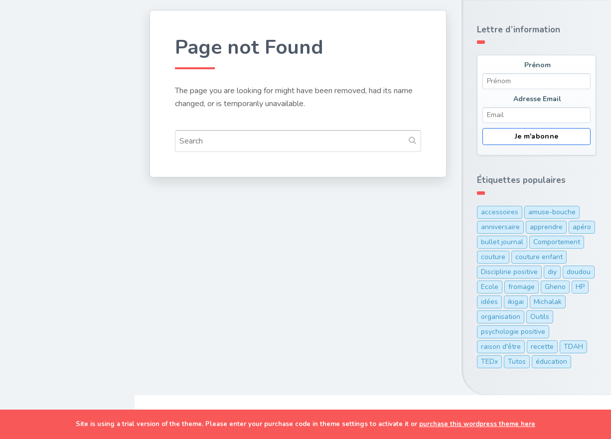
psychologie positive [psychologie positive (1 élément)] (513, 331)
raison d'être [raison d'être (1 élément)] (501, 346)
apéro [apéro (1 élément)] (582, 227)
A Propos (39, 280)
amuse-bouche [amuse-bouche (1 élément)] (552, 212)
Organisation (46, 233)
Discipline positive (57, 210)
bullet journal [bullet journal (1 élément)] (502, 242)
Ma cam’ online (51, 303)
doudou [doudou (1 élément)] (579, 272)
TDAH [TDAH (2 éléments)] (573, 346)
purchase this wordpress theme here (477, 424)
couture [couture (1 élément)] (493, 257)
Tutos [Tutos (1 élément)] (517, 361)
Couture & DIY (49, 115)
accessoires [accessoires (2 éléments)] (499, 212)
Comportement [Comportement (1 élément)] (556, 242)
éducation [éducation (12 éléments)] (551, 361)
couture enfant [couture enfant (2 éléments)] (539, 257)
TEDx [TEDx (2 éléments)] (489, 361)
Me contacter (47, 326)
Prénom (537, 65)
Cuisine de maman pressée (57, 144)
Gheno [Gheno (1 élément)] (555, 287)
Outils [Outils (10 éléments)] (539, 316)
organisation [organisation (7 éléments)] (500, 316)
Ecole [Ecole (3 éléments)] (489, 287)
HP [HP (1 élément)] (580, 287)
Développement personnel (53, 180)
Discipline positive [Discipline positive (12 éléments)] (509, 272)
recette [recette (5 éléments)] (542, 346)
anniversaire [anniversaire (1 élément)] (500, 227)
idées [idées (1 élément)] (489, 301)
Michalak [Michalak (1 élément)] (548, 301)
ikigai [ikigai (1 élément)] (516, 301)
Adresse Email (537, 99)
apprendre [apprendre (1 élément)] (546, 227)
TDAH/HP (39, 257)
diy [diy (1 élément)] (552, 272)
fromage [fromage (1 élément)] (521, 287)
